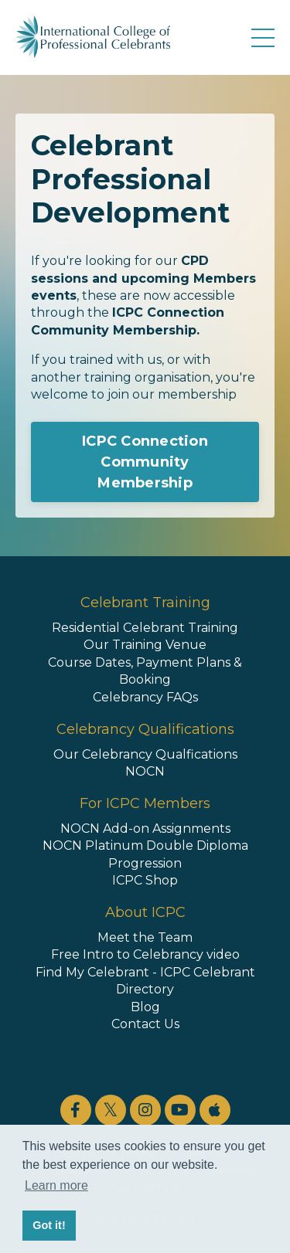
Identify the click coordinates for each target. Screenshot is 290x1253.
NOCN (145, 771)
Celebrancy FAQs (145, 697)
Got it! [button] (48, 1225)
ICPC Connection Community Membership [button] (145, 462)
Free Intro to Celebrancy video (145, 954)
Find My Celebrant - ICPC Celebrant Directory (145, 981)
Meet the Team (145, 937)
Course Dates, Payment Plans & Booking (145, 671)
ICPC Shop (145, 880)
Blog (145, 1007)
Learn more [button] (56, 1185)
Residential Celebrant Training (145, 627)
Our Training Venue (145, 644)
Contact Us (145, 1024)
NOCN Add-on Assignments (145, 828)
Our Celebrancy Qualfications (145, 754)
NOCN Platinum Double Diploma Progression (145, 854)
